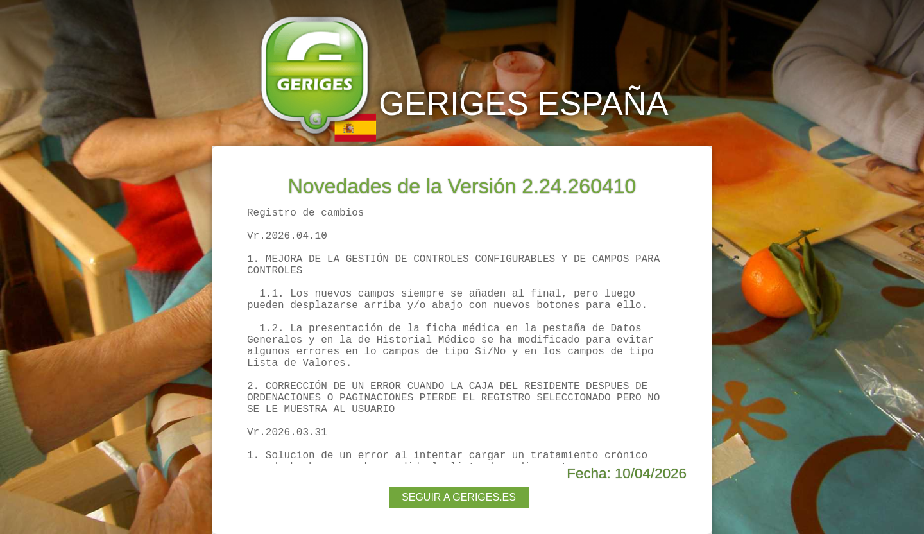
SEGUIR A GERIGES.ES (459, 497)
